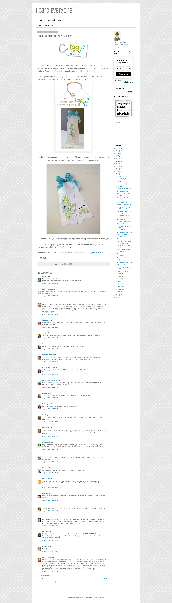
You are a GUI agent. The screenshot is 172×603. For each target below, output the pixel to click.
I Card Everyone (54, 10)
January (120, 291)
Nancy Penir (46, 557)
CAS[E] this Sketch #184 (124, 262)
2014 (117, 297)
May (119, 281)
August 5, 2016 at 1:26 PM (50, 387)
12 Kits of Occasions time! (125, 189)
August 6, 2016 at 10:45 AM (50, 487)
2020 (117, 163)
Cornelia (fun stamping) (49, 380)
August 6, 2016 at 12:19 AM (50, 462)
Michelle (44, 276)
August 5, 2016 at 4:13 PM (50, 398)
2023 (117, 156)
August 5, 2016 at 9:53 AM (50, 296)
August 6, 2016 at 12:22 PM (50, 500)
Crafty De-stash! (48, 26)
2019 (117, 166)
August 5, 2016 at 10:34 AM (50, 338)
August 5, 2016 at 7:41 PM (50, 436)
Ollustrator (89, 597)
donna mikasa (46, 455)
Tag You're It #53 (95, 253)
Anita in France (47, 517)
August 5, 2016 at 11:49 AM (50, 374)
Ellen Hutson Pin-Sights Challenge (124, 250)
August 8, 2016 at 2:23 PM (50, 525)
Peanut (44, 493)
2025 (117, 151)
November (121, 179)
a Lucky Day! (121, 264)
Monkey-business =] (123, 202)
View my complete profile (121, 47)
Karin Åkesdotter (47, 355)
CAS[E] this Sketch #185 (124, 232)
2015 (117, 295)
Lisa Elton (45, 442)
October (120, 181)
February (120, 289)
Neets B (44, 393)
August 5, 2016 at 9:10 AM (50, 283)
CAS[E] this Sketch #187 (124, 191)
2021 (117, 161)
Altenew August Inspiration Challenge (124, 220)
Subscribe (123, 74)
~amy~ (44, 333)
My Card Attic (46, 372)
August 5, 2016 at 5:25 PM (50, 409)
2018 (117, 169)
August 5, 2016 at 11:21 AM (50, 361)
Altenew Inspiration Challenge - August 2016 (123, 215)
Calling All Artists (122, 239)
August (120, 186)
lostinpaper (45, 404)
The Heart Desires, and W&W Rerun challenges (124, 228)
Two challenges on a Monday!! (123, 272)
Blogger (102, 597)
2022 (117, 158)
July (119, 276)
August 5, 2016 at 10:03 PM (50, 449)
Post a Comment (45, 575)
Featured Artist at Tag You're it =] (123, 254)
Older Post (106, 579)
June (119, 279)
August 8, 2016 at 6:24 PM (50, 540)
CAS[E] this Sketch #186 (124, 211)
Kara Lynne (45, 427)
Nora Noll (45, 531)
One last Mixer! (121, 224)
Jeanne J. (45, 320)
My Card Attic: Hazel (48, 367)
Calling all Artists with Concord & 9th (123, 235)
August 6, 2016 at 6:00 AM (50, 473)
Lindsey (44, 546)
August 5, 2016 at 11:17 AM (50, 349)
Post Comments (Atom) (52, 582)
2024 (117, 153)
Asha (44, 497)
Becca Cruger (46, 289)
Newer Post (41, 579)
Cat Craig (45, 415)
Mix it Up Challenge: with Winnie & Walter (124, 242)
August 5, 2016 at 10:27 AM (50, 327)
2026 (117, 148)
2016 (117, 174)
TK (43, 344)
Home (39, 26)
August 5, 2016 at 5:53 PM (50, 421)
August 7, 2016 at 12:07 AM (50, 511)
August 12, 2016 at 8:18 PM (50, 571)
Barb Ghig (45, 478)
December (121, 176)
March (120, 286)
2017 (117, 171)
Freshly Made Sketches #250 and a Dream (124, 208)
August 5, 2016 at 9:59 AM (50, 314)
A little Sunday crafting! (124, 205)
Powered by (124, 82)
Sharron (44, 506)
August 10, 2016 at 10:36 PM (50, 551)
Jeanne (44, 302)
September (121, 184)
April (119, 284)
